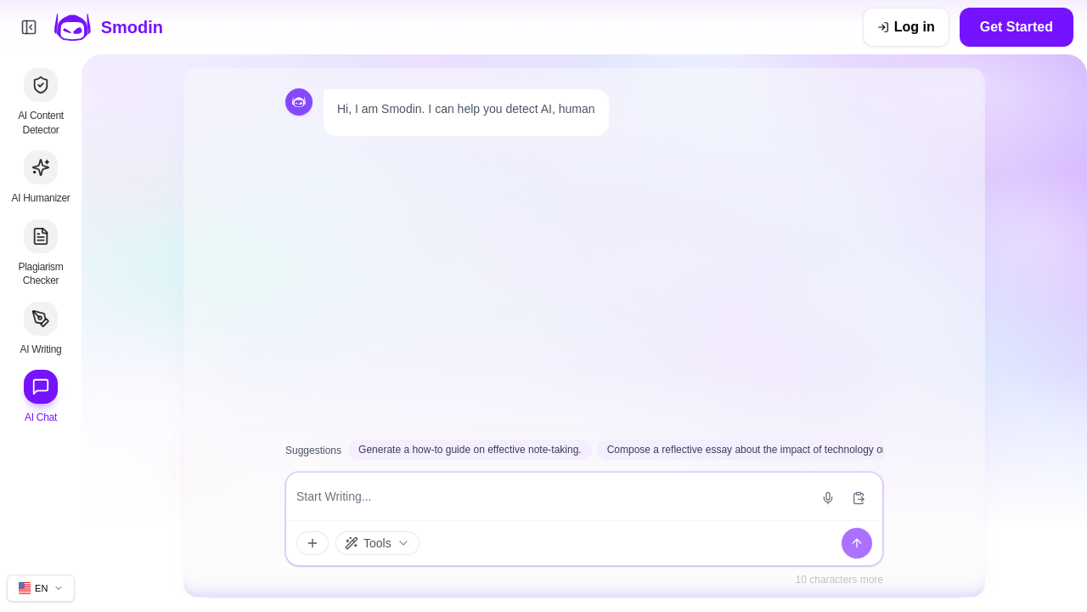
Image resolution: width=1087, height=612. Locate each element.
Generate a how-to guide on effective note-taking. (470, 450)
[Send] (857, 543)
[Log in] (906, 27)
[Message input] (552, 496)
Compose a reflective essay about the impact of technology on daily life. (769, 450)
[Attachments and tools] (312, 543)
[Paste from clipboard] (858, 498)
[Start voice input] (828, 498)
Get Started (1016, 27)
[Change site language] (41, 588)
